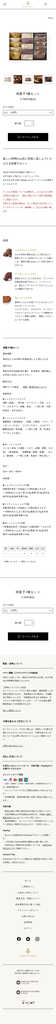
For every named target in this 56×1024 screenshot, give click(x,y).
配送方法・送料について (28, 898)
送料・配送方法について (35, 387)
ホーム (28, 881)
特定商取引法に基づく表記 (28, 904)
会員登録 (28, 922)
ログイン (28, 928)
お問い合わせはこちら (13, 746)
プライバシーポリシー (28, 910)
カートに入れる (28, 137)
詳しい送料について (12, 710)
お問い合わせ (28, 916)
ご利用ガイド (28, 886)
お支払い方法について (28, 892)
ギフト (50, 18)
